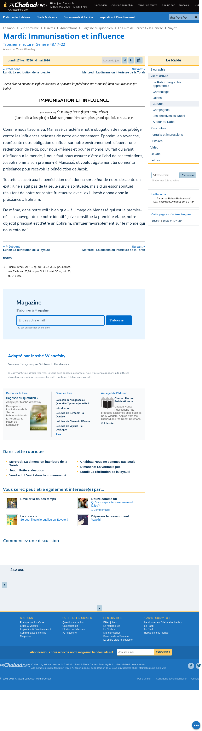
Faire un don (168, 5)
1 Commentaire (100, 509)
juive (152, 668)
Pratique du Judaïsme (16, 17)
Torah (114, 668)
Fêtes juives (110, 622)
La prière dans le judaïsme (118, 639)
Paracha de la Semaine (116, 636)
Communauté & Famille (78, 17)
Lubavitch (77, 664)
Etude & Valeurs (47, 17)
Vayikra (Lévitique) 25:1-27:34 (177, 201)
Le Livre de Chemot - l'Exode (73, 421)
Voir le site (107, 423)
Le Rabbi (9, 28)
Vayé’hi (173, 28)
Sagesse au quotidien (98, 28)
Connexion (100, 5)
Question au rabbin (122, 5)
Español (167, 220)
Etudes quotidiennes (73, 629)
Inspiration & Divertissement (117, 17)
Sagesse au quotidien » (22, 398)
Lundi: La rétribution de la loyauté (105, 471)
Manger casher (111, 632)
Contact (195, 678)
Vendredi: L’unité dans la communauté (37, 475)
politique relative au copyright (74, 377)
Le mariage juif (111, 625)
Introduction (63, 408)
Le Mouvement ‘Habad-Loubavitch (163, 622)
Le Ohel (148, 629)
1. (5, 266)
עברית (178, 220)
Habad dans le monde (156, 632)
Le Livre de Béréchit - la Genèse (140, 28)
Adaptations (68, 28)
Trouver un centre (146, 5)
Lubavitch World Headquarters (130, 664)
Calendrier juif (70, 625)
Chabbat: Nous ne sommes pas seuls (107, 461)
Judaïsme (126, 668)
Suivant (105, 70)
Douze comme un (104, 499)
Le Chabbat (109, 629)
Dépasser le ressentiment (110, 516)
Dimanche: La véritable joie (100, 467)
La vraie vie (28, 516)
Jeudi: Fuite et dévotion (26, 470)
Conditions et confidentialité (171, 678)
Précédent (32, 70)
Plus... (59, 434)
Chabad (68, 664)
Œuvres (49, 28)
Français (184, 5)
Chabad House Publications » (124, 400)
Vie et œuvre (30, 28)
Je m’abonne (69, 632)
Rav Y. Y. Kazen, (73, 668)
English (155, 220)
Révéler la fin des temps (38, 499)
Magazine (25, 636)
